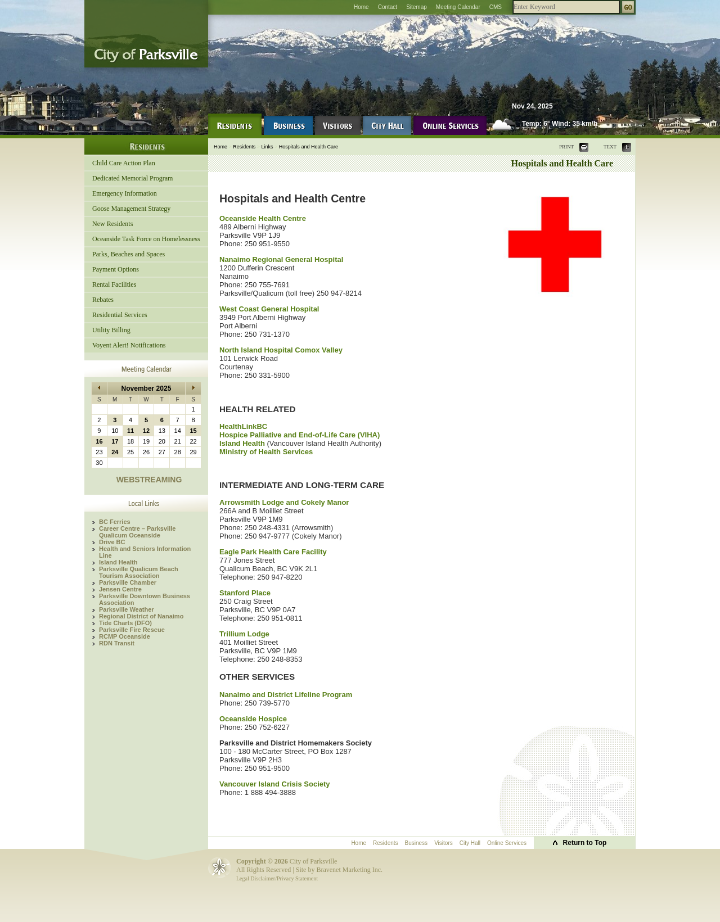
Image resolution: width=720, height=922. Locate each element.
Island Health (118, 562)
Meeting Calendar (458, 7)
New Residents (112, 224)
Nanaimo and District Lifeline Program (285, 694)
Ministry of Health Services (266, 452)
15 (193, 430)
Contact (387, 7)
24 (114, 452)
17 (114, 441)
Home (361, 7)
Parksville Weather (126, 609)
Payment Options (115, 269)
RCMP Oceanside (124, 636)
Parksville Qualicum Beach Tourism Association (138, 572)
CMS (495, 7)
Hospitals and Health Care (308, 147)
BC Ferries (114, 521)
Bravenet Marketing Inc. (349, 870)
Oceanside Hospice (253, 719)
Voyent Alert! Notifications (128, 345)
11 (130, 430)
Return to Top (585, 843)
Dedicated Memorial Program (132, 178)
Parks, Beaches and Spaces (128, 254)
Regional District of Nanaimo (141, 616)
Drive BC (112, 542)
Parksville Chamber (127, 582)
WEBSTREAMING (149, 479)
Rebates (103, 300)
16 (99, 441)
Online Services (506, 843)
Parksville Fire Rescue (132, 629)
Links (267, 147)
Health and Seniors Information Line (145, 552)
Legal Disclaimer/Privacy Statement (277, 878)
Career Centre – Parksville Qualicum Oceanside (137, 532)
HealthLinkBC (243, 426)
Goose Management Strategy (131, 209)
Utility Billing (111, 330)
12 (146, 430)
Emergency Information (124, 193)
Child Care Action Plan (123, 163)
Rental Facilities (114, 284)
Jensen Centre (120, 589)
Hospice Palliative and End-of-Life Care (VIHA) (299, 435)
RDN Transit (116, 643)
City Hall (470, 843)
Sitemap (416, 7)
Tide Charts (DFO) (125, 623)
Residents (244, 147)
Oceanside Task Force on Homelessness (146, 239)
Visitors (443, 843)
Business (416, 843)
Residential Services (119, 315)
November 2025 (147, 388)
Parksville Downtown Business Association (144, 599)
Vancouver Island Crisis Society (274, 784)
